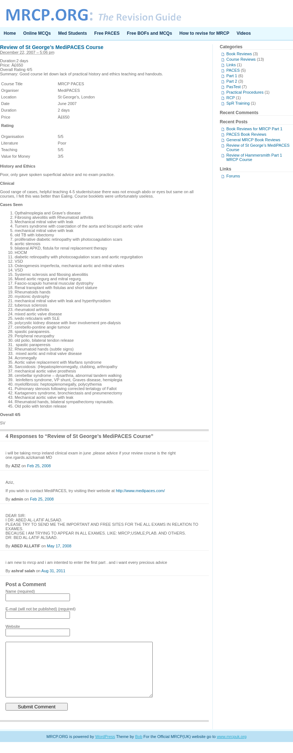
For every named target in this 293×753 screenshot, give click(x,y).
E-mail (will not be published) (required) (40, 609)
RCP (230, 97)
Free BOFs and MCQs (149, 33)
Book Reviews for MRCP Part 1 (254, 129)
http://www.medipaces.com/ (140, 490)
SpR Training (238, 103)
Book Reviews (239, 54)
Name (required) (20, 591)
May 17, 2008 (59, 546)
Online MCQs (37, 33)
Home (10, 33)
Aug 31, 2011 (53, 571)
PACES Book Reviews (246, 134)
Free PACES (106, 33)
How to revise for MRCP (204, 33)
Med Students (72, 33)
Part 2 (231, 81)
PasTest (233, 87)
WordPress (105, 747)
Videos (244, 33)
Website (12, 626)
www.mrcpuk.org (231, 747)
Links (231, 65)
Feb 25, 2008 (39, 466)
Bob (138, 747)
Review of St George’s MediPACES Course (51, 47)
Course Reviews (241, 59)
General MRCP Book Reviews (253, 140)
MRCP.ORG (146, 13)
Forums (233, 176)
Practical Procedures (245, 92)
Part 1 (231, 76)
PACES (233, 70)
